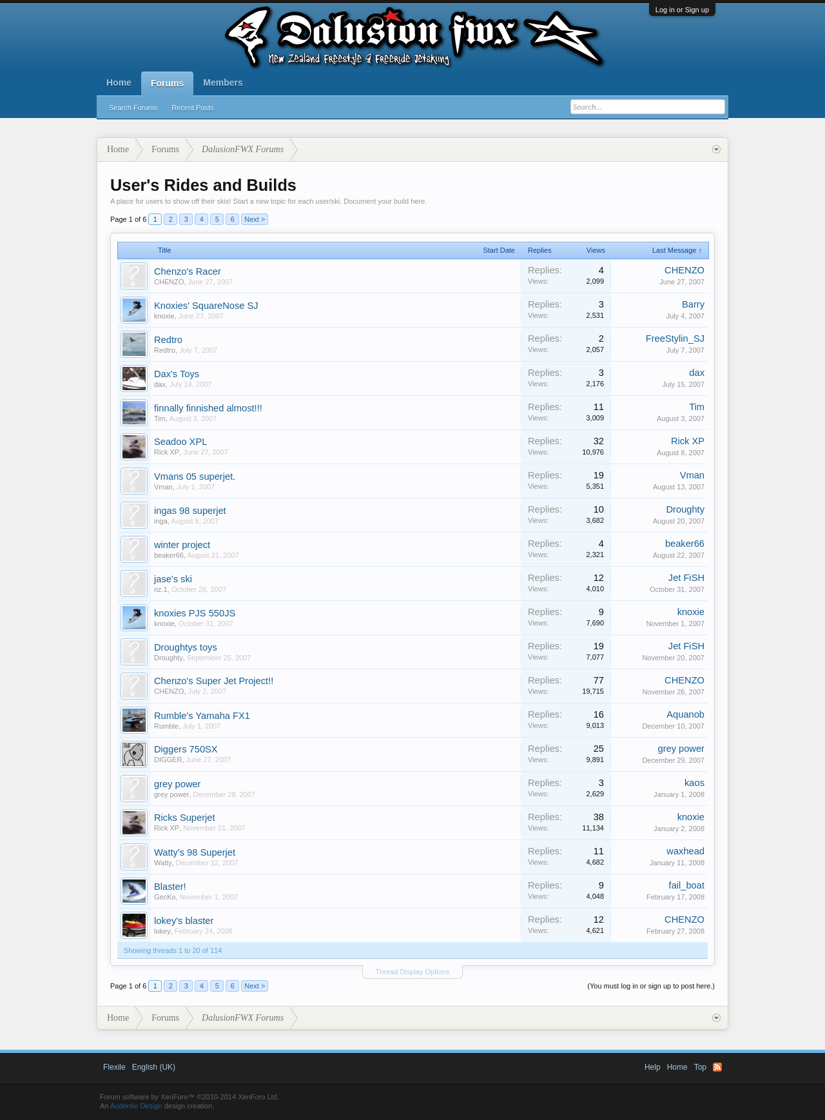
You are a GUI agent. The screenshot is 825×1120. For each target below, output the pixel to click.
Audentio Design (136, 1106)
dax (160, 384)
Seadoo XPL (180, 442)
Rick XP (166, 452)
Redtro (168, 340)
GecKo (165, 897)
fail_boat (686, 885)
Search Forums (133, 108)
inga (161, 521)
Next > (254, 219)
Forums (167, 83)
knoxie (164, 316)
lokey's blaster (183, 921)
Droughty (685, 509)
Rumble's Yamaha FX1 (202, 716)
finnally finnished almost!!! (208, 408)
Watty (163, 863)
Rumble (166, 726)
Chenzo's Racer (187, 271)
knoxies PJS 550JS (194, 613)
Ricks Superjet (184, 817)
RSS (717, 1067)
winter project (182, 545)
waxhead (685, 851)
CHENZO (169, 282)
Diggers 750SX (186, 749)
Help (653, 1067)
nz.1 (161, 589)
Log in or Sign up (682, 10)
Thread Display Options (413, 972)
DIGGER (168, 759)
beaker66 (169, 555)
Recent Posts (192, 108)
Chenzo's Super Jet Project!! (213, 681)
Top (700, 1067)
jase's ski (173, 579)
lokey (162, 931)
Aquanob (685, 714)
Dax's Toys (176, 374)
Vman (163, 487)
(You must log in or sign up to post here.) (651, 986)
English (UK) (153, 1067)
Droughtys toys (185, 647)
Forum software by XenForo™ (189, 1097)
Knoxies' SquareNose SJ (206, 305)
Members (222, 82)
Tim (160, 418)
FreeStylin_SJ (675, 338)
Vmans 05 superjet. (194, 476)
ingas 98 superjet (190, 511)
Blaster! (170, 886)
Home (118, 82)
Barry (693, 304)
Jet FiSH (686, 578)
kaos (694, 783)
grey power (680, 748)
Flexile (114, 1067)
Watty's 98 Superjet (194, 852)
